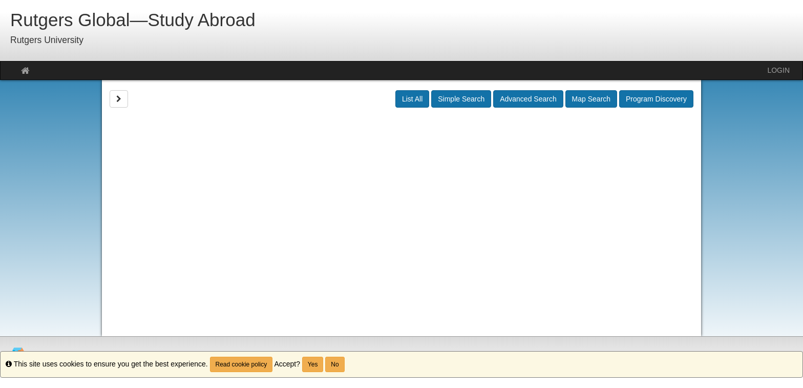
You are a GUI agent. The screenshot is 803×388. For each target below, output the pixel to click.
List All (412, 99)
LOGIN (778, 70)
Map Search (591, 99)
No (335, 364)
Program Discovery (656, 99)
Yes (313, 364)
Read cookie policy (241, 364)
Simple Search (461, 99)
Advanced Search (528, 99)
